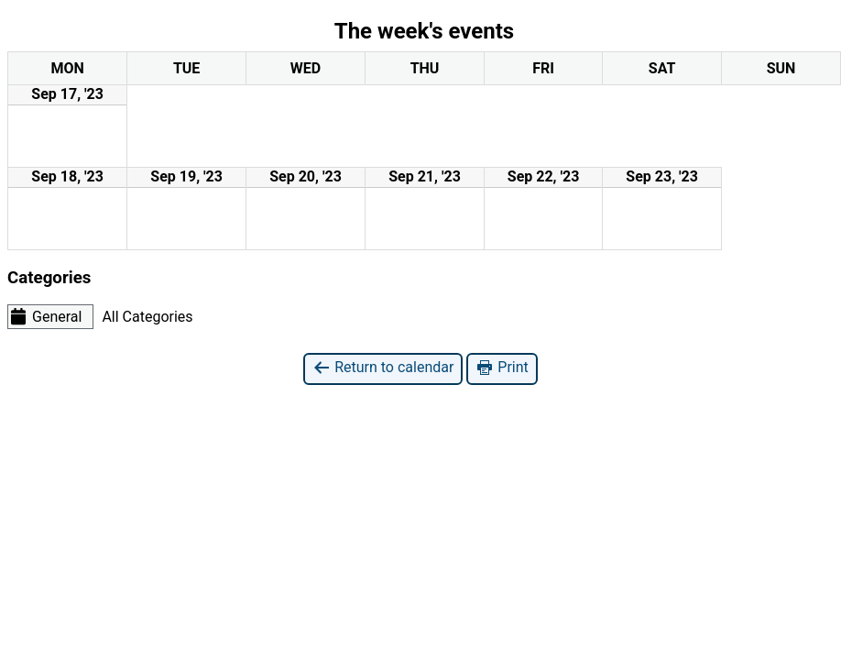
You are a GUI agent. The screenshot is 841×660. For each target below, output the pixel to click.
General (45, 316)
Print (501, 368)
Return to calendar (382, 368)
